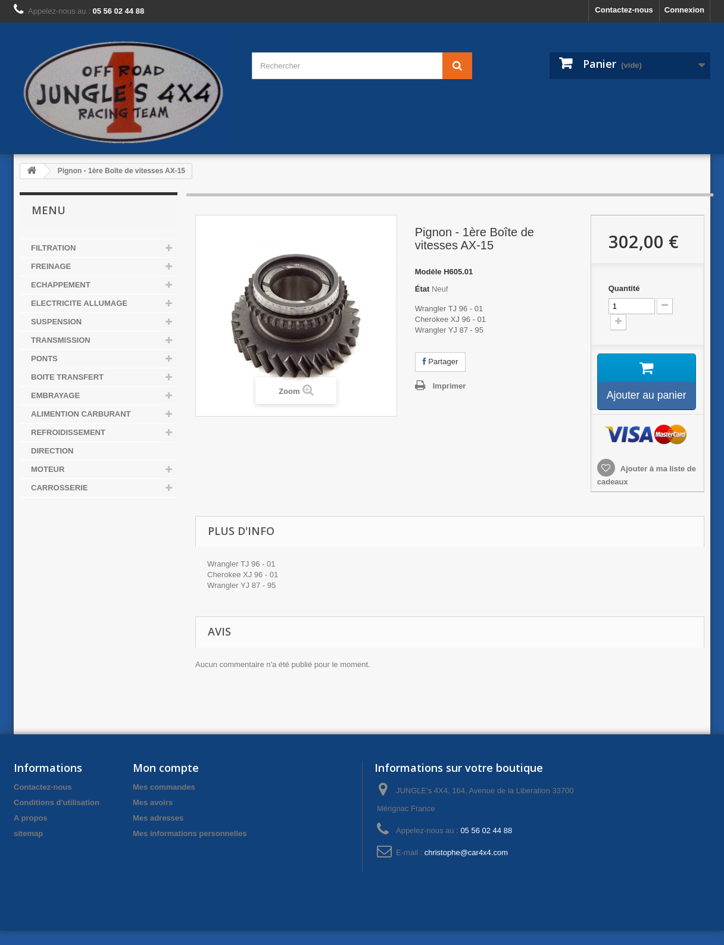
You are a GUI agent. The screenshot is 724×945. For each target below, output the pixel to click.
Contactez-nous (624, 9)
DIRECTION (52, 450)
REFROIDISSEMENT (68, 432)
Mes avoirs (153, 816)
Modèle (428, 271)
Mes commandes (164, 801)
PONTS (44, 358)
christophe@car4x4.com (466, 866)
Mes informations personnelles (189, 847)
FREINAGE (51, 266)
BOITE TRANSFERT (67, 377)
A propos (31, 832)
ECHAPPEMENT (60, 284)
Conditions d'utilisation (56, 816)
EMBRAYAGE (55, 395)
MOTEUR (47, 469)
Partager (440, 361)
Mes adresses (158, 832)
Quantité (624, 288)
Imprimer (449, 385)
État (422, 288)
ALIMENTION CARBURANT (81, 413)
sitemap (28, 847)
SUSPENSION (56, 321)
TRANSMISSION (60, 340)
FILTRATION (53, 247)
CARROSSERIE (59, 487)
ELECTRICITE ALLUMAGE (79, 303)
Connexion (684, 9)
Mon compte (166, 782)
